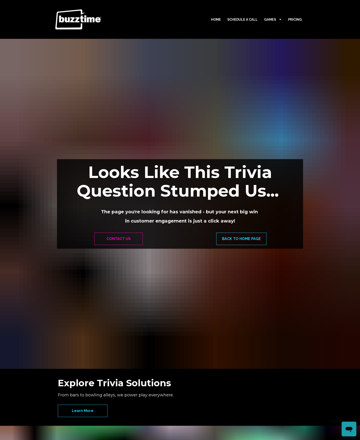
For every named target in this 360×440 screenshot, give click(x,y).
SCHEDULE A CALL (242, 19)
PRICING (295, 19)
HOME (216, 19)
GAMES (272, 19)
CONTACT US (118, 217)
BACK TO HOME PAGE (241, 217)
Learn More (83, 367)
